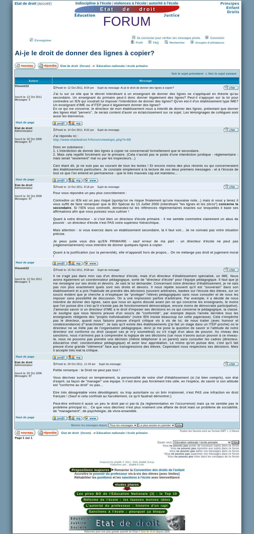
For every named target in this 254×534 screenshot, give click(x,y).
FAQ (156, 42)
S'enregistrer (43, 40)
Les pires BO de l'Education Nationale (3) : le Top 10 (127, 494)
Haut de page (25, 122)
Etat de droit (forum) (75, 65)
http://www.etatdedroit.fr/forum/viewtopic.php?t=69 (92, 139)
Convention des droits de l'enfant (159, 470)
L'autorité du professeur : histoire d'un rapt (127, 505)
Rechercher (177, 42)
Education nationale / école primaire (122, 65)
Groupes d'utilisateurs (209, 42)
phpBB (118, 462)
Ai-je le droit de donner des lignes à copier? (85, 53)
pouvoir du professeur (110, 474)
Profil (139, 42)
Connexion (217, 37)
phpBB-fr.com (136, 464)
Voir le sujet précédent (187, 73)
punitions (104, 477)
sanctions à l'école (136, 477)
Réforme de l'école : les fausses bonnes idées (127, 500)
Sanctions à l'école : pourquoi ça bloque (127, 511)
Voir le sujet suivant (222, 73)
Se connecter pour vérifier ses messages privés (168, 37)
